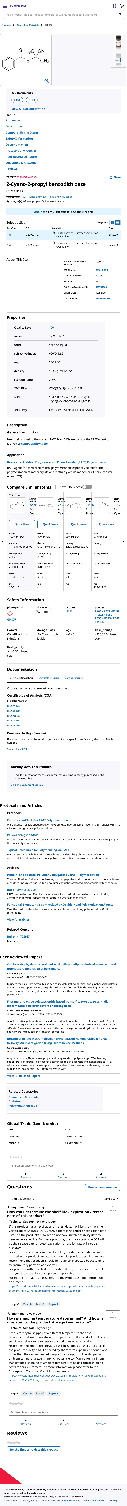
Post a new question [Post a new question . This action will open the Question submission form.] (61, 196)
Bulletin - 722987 (18, 936)
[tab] (9, 25)
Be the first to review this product (35, 1450)
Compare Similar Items (22, 132)
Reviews (12, 169)
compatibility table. (35, 444)
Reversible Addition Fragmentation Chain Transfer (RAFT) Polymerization (57, 462)
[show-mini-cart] (122, 6)
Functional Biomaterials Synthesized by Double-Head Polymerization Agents (60, 905)
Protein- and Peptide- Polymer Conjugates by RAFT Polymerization (53, 875)
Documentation (17, 144)
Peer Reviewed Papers (21, 157)
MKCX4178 (13, 705)
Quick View (22, 524)
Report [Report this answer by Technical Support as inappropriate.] (53, 1304)
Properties (13, 120)
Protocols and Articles (21, 151)
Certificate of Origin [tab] (48, 677)
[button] (113, 1208)
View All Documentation (28, 109)
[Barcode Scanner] (114, 6)
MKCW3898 (14, 715)
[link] (16, 1157)
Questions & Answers (21, 163)
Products (6, 24)
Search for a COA (17, 749)
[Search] (120, 14)
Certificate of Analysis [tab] (21, 677)
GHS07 (11, 620)
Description (14, 126)
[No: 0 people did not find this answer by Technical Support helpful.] (40, 1304)
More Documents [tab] (74, 677)
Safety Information (19, 138)
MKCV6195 (13, 710)
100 (51, 327)
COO (32, 100)
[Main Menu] (5, 6)
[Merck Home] (18, 6)
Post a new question (102, 1187)
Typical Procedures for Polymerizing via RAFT (38, 850)
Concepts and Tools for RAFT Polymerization (37, 820)
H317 (69, 611)
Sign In (38, 211)
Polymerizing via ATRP (22, 835)
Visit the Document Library (27, 784)
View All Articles (18, 919)
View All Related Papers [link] (23, 1076)
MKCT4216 (13, 720)
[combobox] (63, 15)
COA (17, 100)
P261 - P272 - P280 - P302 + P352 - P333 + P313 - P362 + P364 (107, 616)
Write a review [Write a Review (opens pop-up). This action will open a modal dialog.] (37, 196)
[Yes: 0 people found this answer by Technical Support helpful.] (27, 1304)
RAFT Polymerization (21, 890)
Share (115, 177)
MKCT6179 (13, 725)
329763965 (101, 287)
